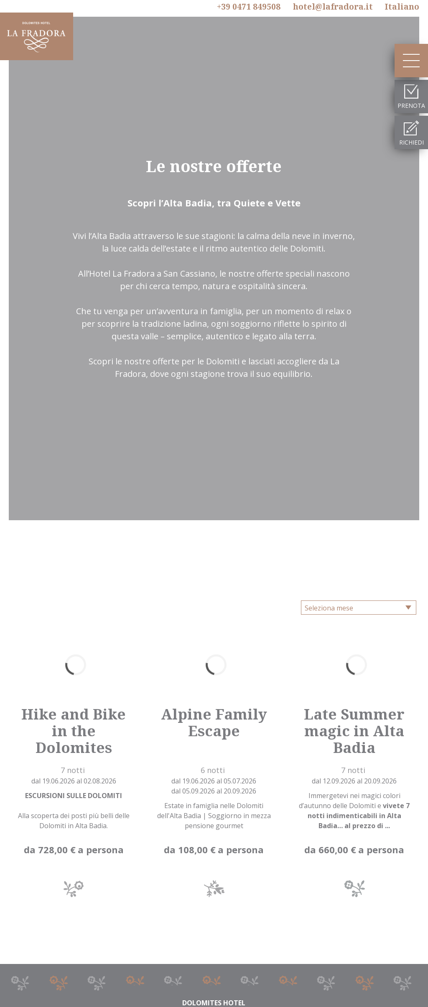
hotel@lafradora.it (333, 6)
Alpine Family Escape (214, 722)
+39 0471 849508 (248, 7)
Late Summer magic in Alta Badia (354, 730)
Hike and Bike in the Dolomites (73, 730)
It (402, 6)
